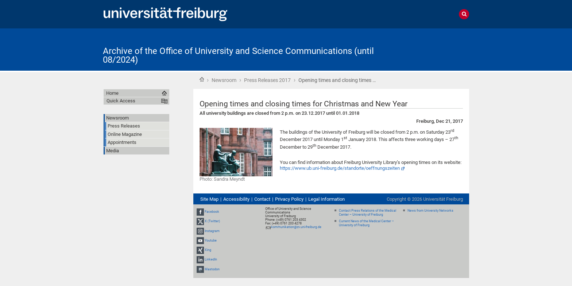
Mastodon (212, 269)
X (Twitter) (212, 221)
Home (202, 79)
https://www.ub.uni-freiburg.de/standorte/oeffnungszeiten (340, 168)
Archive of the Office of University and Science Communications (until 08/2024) (238, 55)
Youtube (211, 240)
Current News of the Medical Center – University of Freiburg (366, 223)
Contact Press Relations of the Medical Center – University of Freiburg (367, 212)
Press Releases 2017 (267, 80)
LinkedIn (211, 259)
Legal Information (326, 199)
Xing (208, 250)
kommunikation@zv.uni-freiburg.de (296, 227)
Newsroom (224, 80)
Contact (262, 199)
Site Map (209, 199)
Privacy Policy (289, 199)
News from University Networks (430, 210)
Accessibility (236, 199)
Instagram (212, 231)
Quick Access (121, 100)
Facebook (212, 211)
